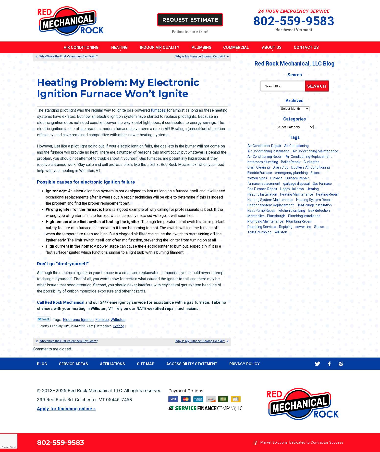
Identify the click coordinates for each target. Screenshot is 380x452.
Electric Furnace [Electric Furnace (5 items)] (259, 173)
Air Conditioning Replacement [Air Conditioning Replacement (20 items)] (309, 157)
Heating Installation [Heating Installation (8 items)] (262, 194)
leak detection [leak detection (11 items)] (319, 211)
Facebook (329, 363)
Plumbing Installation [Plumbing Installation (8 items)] (304, 216)
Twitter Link (43, 319)
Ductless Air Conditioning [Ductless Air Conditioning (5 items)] (310, 167)
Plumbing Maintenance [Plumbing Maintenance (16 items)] (265, 221)
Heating (118, 326)
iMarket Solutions (274, 442)
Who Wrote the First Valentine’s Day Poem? (68, 56)
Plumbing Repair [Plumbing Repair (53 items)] (299, 221)
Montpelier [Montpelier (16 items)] (255, 216)
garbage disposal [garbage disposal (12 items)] (296, 184)
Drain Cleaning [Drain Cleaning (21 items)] (258, 167)
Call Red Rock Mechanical (60, 302)
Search (317, 86)
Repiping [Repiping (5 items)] (286, 227)
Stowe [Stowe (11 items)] (319, 227)
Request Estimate (190, 19)
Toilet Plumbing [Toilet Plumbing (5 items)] (259, 232)
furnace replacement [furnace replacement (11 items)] (263, 184)
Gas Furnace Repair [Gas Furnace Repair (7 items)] (262, 189)
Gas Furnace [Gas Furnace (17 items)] (322, 184)
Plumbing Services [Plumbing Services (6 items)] (261, 227)
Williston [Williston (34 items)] (280, 232)
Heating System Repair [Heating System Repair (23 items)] (314, 200)
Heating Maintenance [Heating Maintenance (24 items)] (296, 194)
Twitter (317, 363)
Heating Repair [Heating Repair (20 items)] (327, 194)
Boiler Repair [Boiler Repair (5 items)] (291, 162)
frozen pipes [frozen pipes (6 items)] (257, 178)
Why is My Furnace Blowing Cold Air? (200, 56)
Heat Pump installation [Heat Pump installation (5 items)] (314, 205)
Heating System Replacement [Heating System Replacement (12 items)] (270, 205)
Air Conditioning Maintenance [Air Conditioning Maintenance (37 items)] (315, 151)
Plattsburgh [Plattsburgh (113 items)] (276, 216)
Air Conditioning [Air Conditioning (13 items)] (296, 146)
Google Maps (341, 363)
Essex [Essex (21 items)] (315, 173)
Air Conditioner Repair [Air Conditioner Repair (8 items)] (264, 146)
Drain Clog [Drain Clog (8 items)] (280, 167)
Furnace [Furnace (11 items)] (276, 178)
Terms (13, 447)
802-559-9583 (293, 21)
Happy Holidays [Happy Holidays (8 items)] (292, 189)
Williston (117, 319)
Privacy (4, 447)
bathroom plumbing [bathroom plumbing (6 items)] (262, 162)
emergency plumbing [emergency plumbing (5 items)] (291, 173)
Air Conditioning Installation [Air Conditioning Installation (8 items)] (268, 151)
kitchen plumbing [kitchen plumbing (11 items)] (292, 211)
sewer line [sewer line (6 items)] (303, 227)
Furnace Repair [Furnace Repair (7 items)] (297, 178)
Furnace (102, 319)
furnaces (158, 110)
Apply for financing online (64, 409)
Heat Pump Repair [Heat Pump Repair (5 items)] (261, 211)
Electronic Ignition (78, 319)
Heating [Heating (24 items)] (313, 189)
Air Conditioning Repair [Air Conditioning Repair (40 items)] (265, 157)
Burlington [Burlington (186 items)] (311, 162)
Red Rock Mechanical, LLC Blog (294, 63)
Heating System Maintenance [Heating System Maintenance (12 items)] (270, 200)
